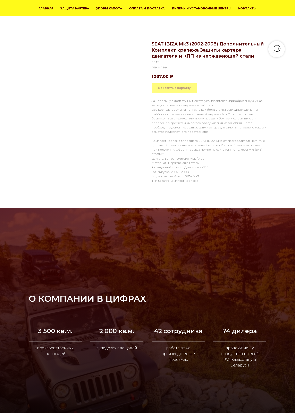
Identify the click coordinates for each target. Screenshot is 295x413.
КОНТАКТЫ (247, 8)
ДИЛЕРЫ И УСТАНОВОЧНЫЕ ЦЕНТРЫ (201, 8)
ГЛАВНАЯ (46, 8)
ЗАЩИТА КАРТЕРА (74, 8)
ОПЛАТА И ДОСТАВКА (147, 8)
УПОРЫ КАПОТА (109, 8)
